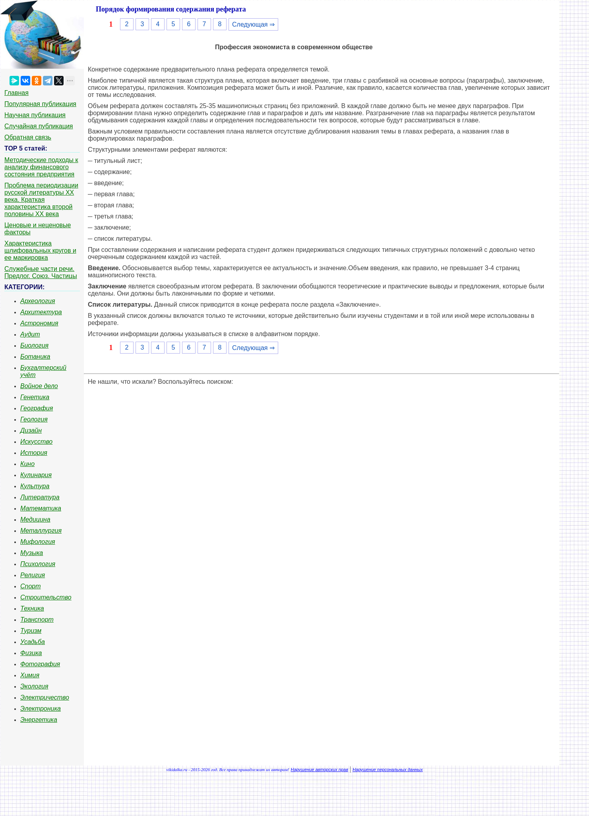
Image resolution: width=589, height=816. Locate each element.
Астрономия (39, 323)
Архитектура (41, 312)
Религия (32, 575)
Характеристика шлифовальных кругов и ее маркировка (40, 250)
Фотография (40, 664)
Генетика (34, 397)
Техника (32, 608)
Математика (40, 508)
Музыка (31, 552)
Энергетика (38, 719)
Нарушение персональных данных (388, 769)
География (36, 408)
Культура (34, 486)
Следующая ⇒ (253, 24)
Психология (37, 564)
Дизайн (31, 430)
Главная (16, 92)
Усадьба (32, 641)
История (33, 452)
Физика (31, 653)
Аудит (30, 334)
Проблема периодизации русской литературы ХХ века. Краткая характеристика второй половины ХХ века (41, 199)
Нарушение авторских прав (319, 769)
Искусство (36, 441)
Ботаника (35, 356)
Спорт (30, 586)
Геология (34, 419)
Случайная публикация (38, 126)
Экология (34, 686)
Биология (34, 345)
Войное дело (39, 386)
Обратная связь (27, 137)
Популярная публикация (40, 104)
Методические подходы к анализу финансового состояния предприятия (41, 167)
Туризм (30, 630)
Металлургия (41, 530)
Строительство (46, 597)
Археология (37, 301)
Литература (40, 497)
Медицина (35, 519)
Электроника (40, 708)
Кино (27, 463)
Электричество (44, 697)
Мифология (37, 541)
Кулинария (36, 475)
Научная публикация (35, 115)
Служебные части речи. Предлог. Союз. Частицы (40, 272)
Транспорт (37, 619)
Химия (29, 675)
